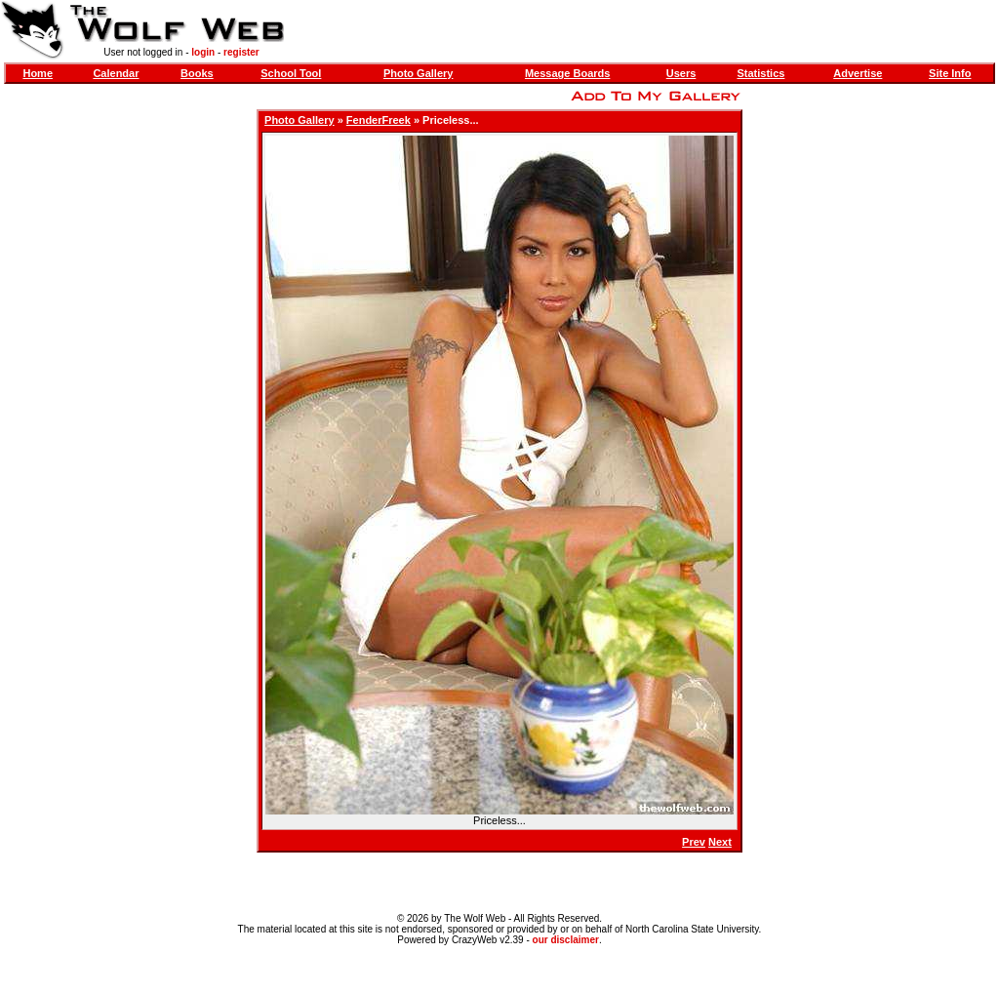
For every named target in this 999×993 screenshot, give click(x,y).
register (241, 52)
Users (681, 73)
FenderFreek (378, 120)
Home (37, 73)
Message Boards (567, 73)
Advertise (857, 73)
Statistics (760, 73)
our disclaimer (566, 939)
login (203, 52)
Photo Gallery (418, 73)
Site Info (950, 73)
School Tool (290, 73)
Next (720, 842)
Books (197, 73)
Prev (693, 842)
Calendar (116, 73)
